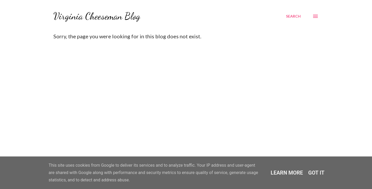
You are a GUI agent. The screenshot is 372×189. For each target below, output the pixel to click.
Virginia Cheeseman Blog (96, 16)
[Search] (293, 16)
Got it (316, 173)
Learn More (287, 173)
